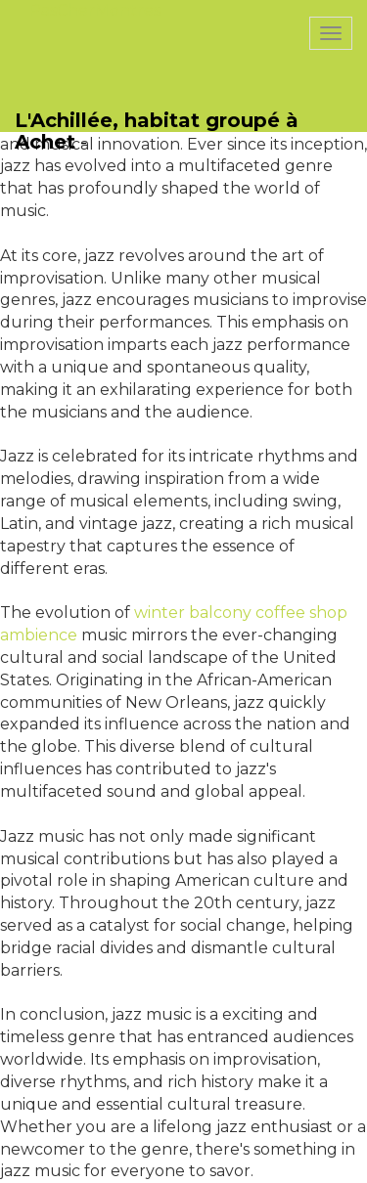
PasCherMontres (95, 10)
